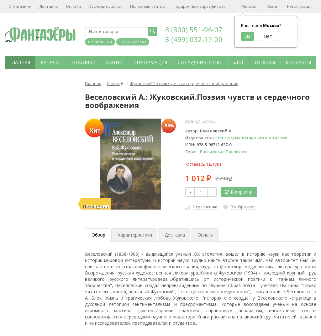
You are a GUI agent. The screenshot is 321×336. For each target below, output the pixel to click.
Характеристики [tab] (135, 235)
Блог (238, 62)
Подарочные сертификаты (200, 6)
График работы (132, 42)
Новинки (84, 62)
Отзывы (265, 62)
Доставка (48, 6)
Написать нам (100, 42)
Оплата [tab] (205, 235)
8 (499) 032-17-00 (194, 39)
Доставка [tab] (175, 235)
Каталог (51, 62)
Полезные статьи (147, 6)
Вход (272, 6)
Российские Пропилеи (223, 151)
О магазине (20, 6)
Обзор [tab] (98, 235)
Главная (19, 62)
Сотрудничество (200, 62)
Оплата (73, 6)
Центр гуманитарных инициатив (251, 138)
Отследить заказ (105, 6)
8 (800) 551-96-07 (194, 29)
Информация (150, 62)
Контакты (298, 62)
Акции (114, 62)
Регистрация (300, 6)
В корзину (238, 192)
